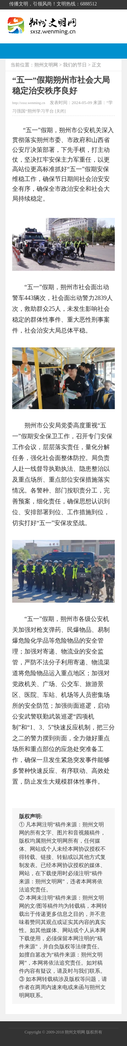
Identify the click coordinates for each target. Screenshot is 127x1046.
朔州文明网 (46, 64)
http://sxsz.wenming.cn (28, 103)
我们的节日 (75, 64)
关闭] (61, 111)
